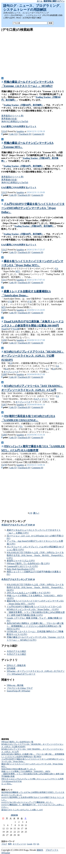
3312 (4, 249)
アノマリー (42, 399)
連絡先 (40, 850)
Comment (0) (38, 134)
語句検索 (11, 668)
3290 (4, 340)
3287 (4, 404)
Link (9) (13, 313)
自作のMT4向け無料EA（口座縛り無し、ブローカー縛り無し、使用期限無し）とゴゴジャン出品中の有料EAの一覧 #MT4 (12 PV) (35, 626)
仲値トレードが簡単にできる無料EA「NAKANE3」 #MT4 (25, 771)
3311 (4, 280)
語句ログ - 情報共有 (16, 665)
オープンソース (11, 372)
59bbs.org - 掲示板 (15, 685)
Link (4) (13, 282)
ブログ (4, 844)
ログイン (61, 1)
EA (56, 268)
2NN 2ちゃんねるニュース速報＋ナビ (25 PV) (28, 593)
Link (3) (13, 437)
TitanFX (5, 329)
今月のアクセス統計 (16, 654)
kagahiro (20, 131)
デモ (10, 301)
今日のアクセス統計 (16, 651)
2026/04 (14, 815)
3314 (4, 131)
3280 (4, 435)
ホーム (40, 1)
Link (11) (13, 134)
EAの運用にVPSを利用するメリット (18, 126)
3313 (4, 192)
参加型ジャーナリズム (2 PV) (21, 560)
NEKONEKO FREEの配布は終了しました (18, 769)
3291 (4, 310)
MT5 (18, 271)
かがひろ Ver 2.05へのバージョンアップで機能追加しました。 (27, 802)
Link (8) (13, 195)
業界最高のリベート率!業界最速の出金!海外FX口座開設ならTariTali (14, 119)
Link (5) (13, 252)
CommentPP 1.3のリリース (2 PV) (22, 566)
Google (29, 844)
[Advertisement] (33, 53)
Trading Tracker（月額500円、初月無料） (24, 105)
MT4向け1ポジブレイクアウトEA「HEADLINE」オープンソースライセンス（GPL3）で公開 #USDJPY (32, 355)
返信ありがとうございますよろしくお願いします (22, 810)
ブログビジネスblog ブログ (20, 688)
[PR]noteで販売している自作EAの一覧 (17, 742)
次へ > (36, 513)
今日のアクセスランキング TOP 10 (18, 525)
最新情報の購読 (50, 1)
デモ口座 (15, 329)
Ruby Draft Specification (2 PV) (21, 569)
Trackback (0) (25, 134)
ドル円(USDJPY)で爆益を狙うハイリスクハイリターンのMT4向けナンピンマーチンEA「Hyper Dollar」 (33, 208)
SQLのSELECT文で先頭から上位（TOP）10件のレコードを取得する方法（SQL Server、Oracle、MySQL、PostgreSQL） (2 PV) (35, 555)
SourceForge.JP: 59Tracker (18, 691)
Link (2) (13, 343)
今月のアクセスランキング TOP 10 (18, 579)
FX (34, 844)
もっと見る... (6, 784)
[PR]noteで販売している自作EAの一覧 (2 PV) (28, 563)
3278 (4, 465)
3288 (4, 374)
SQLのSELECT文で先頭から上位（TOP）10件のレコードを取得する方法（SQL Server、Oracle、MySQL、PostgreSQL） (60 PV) (35, 587)
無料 (10, 844)
